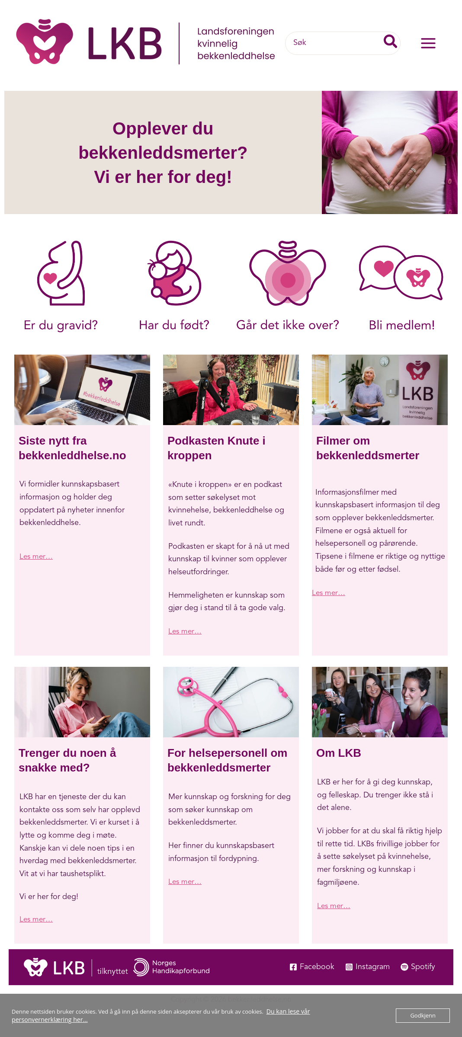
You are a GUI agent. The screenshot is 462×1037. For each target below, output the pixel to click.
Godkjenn (423, 1015)
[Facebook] (310, 966)
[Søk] (391, 43)
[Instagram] (366, 966)
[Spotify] (418, 966)
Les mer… (37, 556)
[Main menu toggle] (428, 43)
